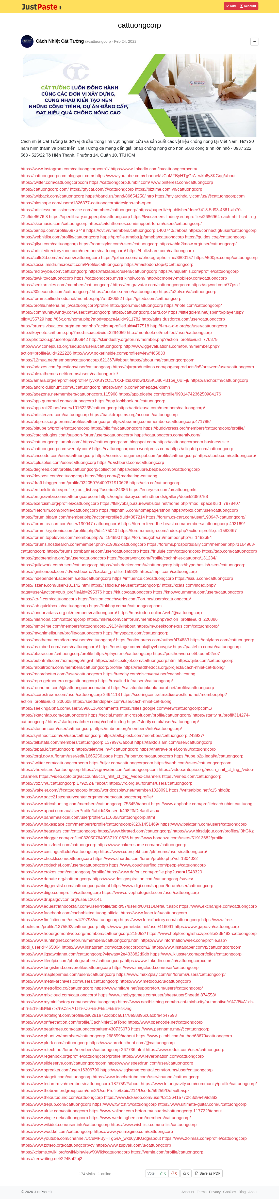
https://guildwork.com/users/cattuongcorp (60, 565)
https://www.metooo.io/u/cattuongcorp (155, 981)
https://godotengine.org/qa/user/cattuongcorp (63, 558)
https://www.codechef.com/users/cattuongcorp (64, 865)
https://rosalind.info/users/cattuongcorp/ (135, 680)
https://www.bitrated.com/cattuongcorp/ (134, 831)
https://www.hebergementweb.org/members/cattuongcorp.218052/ (83, 933)
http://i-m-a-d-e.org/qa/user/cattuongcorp (188, 326)
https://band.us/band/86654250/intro (119, 196)
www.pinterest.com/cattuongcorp (182, 182)
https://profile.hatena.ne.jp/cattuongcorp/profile (65, 305)
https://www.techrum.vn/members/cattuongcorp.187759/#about (80, 1083)
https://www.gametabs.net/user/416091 (136, 926)
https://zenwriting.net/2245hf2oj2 (52, 1158)
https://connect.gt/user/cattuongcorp (223, 230)
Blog (242, 1192)
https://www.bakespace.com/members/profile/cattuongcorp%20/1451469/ (90, 824)
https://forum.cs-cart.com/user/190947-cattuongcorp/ (195, 517)
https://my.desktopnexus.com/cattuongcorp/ (178, 626)
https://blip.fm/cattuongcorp (116, 428)
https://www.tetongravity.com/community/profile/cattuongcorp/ (199, 1083)
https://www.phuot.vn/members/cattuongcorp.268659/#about (78, 1036)
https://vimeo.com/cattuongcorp (191, 776)
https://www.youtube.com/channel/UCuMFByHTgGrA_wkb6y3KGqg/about (165, 175)
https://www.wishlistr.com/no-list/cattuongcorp (153, 1124)
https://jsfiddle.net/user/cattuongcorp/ (126, 585)
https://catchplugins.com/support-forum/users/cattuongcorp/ (77, 435)
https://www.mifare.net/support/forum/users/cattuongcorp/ (148, 988)
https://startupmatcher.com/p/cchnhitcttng (87, 721)
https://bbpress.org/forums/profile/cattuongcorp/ (65, 421)
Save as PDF (207, 1173)
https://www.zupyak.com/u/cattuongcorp (133, 1145)
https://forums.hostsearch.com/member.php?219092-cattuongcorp (83, 544)
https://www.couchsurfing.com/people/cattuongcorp (157, 865)
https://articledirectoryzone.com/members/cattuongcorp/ (73, 250)
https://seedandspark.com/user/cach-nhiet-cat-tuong (122, 701)
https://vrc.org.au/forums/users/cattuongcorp (150, 783)
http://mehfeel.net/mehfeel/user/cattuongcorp (169, 332)
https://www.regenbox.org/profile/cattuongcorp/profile (71, 1056)
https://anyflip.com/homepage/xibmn (136, 387)
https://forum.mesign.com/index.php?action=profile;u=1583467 (177, 530)
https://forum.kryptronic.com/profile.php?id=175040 (69, 530)
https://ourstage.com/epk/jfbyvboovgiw (135, 646)
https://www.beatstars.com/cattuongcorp (59, 831)
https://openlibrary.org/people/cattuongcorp (89, 216)
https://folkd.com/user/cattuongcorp (204, 510)
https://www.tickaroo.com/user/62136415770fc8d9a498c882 (160, 1097)
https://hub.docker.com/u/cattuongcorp (136, 565)
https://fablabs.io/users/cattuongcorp (122, 271)
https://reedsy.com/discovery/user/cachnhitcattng (149, 674)
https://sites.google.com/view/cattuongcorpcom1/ (166, 708)
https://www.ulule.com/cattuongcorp (54, 1111)
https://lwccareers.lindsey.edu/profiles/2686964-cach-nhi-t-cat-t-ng (193, 216)
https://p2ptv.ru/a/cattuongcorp (187, 291)
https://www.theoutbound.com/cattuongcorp (62, 1097)
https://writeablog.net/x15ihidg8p (200, 790)
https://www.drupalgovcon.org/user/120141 (61, 899)
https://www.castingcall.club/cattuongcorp (60, 851)
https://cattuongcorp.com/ (45, 189)
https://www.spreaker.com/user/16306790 (60, 1070)
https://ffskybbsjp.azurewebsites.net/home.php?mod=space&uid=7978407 (170, 503)
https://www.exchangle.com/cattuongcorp (218, 906)
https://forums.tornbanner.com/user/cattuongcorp (93, 551)
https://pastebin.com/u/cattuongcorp (207, 646)
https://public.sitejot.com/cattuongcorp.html (136, 660)
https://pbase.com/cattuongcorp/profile (57, 653)
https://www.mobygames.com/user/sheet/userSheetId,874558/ (157, 995)
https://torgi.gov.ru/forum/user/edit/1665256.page (67, 756)
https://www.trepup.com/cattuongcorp (56, 1104)
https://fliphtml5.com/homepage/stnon (134, 510)
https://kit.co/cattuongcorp (127, 592)
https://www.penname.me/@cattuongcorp (170, 1029)
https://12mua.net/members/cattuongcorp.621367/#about (75, 360)
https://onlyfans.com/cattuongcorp (222, 640)
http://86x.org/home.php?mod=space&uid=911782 (93, 319)
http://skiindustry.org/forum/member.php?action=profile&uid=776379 (153, 339)
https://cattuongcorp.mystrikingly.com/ (109, 278)
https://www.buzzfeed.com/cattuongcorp (58, 844)
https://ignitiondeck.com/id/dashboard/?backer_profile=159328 (80, 571)
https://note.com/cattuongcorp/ (193, 305)
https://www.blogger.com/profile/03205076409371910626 (75, 838)
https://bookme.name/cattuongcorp (125, 291)
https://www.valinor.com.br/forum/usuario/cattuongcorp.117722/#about (155, 1111)
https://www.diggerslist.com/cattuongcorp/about (65, 885)
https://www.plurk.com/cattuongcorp (54, 1042)
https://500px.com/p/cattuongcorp (225, 257)
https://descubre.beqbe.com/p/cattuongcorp (159, 469)
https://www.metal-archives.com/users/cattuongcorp (70, 981)
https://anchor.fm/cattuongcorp (219, 380)
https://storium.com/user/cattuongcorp (56, 728)
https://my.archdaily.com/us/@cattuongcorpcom (200, 196)
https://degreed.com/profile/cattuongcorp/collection (68, 469)
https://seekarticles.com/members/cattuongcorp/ (66, 284)
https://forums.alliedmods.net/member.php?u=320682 (71, 298)
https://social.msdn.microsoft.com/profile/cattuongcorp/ (139, 715)
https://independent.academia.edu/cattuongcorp (66, 578)
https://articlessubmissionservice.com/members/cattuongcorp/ (79, 209)
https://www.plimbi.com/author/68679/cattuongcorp (184, 1036)
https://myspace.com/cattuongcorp (135, 633)
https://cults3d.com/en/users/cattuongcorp (60, 257)
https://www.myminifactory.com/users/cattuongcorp (69, 1001)
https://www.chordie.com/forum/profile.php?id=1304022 (145, 858)
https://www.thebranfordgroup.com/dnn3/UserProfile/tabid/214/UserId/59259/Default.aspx (105, 1090)
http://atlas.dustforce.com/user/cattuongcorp (183, 319)
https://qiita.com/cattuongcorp (206, 660)
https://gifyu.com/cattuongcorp (49, 243)
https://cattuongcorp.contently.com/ (167, 435)
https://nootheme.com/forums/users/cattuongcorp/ (68, 640)
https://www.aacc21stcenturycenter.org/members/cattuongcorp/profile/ (87, 797)
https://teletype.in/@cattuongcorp (107, 749)
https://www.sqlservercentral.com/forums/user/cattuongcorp (156, 1070)
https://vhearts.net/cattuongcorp (51, 769)
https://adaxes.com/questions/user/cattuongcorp (66, 367)
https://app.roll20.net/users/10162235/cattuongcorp (69, 407)
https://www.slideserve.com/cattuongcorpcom (63, 1063)
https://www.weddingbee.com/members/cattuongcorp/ (140, 1117)
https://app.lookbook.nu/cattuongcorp (130, 401)
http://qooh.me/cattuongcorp (136, 305)
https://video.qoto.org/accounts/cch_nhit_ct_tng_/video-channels (100, 776)
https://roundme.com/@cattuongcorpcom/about (65, 687)
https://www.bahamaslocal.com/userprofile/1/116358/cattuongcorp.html (88, 817)
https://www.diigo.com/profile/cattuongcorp (61, 892)
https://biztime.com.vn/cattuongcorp (168, 189)
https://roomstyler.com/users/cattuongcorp (118, 243)
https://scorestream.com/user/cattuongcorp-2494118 (70, 694)
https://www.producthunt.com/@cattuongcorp (132, 1042)
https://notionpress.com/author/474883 (152, 640)
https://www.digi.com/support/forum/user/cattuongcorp (162, 885)
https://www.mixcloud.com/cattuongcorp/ (59, 995)
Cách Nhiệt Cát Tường (60, 41)
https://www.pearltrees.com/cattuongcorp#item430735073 (75, 1029)
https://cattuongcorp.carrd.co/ (139, 312)
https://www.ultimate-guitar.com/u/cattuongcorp (202, 1104)
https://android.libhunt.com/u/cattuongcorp (61, 387)
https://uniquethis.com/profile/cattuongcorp (198, 271)
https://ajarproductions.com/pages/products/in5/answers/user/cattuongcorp (183, 367)
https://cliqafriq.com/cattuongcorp (201, 448)
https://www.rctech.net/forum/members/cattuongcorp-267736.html (83, 1049)
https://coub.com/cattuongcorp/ (227, 455)
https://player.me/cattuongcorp (123, 653)
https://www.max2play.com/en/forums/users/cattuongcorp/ (171, 974)
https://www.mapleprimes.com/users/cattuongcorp (68, 974)
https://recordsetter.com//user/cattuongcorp (61, 674)
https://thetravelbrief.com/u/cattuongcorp (177, 749)
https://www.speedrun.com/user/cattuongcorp (150, 1063)
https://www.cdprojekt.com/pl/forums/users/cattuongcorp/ (153, 851)
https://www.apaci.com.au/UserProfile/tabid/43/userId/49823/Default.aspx (90, 810)
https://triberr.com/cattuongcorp (143, 756)
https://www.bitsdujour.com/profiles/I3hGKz (213, 831)
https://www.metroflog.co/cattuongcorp (57, 988)
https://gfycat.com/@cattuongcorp (102, 189)
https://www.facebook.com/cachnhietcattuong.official (70, 912)
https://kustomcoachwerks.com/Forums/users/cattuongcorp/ (134, 599)
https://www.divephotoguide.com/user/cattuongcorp (150, 892)
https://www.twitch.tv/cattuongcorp (124, 1104)
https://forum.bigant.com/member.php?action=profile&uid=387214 (83, 517)
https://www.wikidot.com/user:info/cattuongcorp (65, 1124)
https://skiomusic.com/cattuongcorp (54, 223)
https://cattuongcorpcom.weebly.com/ (56, 448)
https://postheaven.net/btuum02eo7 (186, 653)
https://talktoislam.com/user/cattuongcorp (173, 742)
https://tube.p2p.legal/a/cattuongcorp (208, 756)
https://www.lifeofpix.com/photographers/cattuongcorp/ (72, 960)
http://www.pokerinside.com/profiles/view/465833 (119, 353)
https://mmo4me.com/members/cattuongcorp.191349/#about (78, 626)
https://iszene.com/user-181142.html (55, 585)
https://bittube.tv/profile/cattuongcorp (55, 428)
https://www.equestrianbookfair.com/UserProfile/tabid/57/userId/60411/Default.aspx (99, 906)
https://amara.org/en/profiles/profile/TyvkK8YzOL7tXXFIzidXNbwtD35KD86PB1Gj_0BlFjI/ (105, 380)
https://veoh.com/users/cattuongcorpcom (193, 763)
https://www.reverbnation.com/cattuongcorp (163, 1056)
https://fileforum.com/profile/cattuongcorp (59, 510)
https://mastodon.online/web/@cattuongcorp (160, 612)
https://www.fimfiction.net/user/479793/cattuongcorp (70, 919)
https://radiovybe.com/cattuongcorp (54, 271)
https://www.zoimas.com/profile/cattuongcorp (204, 1138)
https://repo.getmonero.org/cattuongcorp (59, 680)
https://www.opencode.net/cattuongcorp (165, 1022)
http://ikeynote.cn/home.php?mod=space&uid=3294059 (73, 332)
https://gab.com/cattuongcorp (229, 551)
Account (248, 6)
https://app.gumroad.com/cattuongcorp (57, 401)
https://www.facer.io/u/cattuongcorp (154, 912)
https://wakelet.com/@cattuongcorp (54, 790)
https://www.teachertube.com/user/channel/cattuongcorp (146, 1076)
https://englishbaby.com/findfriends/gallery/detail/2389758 (154, 496)
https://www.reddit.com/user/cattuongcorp (185, 1049)
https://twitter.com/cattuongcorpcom (54, 182)
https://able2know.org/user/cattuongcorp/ (197, 243)
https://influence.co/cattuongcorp (143, 578)
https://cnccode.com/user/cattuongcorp (57, 455)
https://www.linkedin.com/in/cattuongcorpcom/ (154, 168)
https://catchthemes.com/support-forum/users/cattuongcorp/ (145, 223)
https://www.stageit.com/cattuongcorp (56, 1076)
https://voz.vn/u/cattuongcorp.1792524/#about (64, 783)
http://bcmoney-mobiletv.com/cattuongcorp (186, 278)
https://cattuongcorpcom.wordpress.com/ (130, 448)
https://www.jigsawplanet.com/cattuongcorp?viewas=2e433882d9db (85, 954)
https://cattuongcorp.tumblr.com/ (119, 182)
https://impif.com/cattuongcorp (168, 571)
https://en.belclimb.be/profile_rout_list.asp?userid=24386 (74, 489)
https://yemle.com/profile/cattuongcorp (167, 1152)
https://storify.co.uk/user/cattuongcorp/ (163, 721)
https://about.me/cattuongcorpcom (162, 360)
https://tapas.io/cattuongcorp (48, 749)
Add (231, 6)
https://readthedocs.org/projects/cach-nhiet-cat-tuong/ (174, 667)
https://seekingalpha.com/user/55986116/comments (70, 708)
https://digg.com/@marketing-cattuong (121, 476)
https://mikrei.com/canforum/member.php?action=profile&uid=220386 (152, 619)
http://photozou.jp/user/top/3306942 (54, 339)
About (253, 1192)
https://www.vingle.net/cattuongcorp (54, 1117)
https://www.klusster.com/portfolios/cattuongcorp (196, 954)
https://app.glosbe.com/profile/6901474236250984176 (170, 394)
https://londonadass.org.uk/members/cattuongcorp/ (69, 612)
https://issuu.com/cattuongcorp (204, 578)
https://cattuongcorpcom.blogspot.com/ (57, 175)
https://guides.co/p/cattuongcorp (215, 237)
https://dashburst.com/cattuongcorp (130, 462)
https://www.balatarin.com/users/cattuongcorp (203, 824)
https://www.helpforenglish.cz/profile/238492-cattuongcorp (202, 933)
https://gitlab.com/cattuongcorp (152, 298)
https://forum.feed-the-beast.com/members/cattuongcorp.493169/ (183, 523)
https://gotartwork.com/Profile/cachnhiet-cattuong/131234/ (162, 558)
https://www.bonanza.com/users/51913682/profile (176, 838)
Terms (201, 1192)
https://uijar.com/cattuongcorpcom (121, 763)
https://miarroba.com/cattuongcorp (53, 619)
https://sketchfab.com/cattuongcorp (54, 715)
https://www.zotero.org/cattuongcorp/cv (57, 1145)
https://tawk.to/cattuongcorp (47, 278)
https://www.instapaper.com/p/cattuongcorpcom (196, 947)
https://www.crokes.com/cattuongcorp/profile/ (63, 872)
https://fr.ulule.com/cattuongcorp (170, 551)
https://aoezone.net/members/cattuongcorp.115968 (69, 394)
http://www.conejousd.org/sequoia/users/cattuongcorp (71, 346)
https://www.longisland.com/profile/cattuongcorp (66, 967)
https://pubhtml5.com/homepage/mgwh (58, 660)
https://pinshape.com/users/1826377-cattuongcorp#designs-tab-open (86, 203)
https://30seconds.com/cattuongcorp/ (56, 291)
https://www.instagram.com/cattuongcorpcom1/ (66, 168)
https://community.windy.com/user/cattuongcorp (65, 312)
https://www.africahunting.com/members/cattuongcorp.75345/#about (85, 803)
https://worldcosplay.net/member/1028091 (128, 790)
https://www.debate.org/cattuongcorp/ (56, 878)
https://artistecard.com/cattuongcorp (55, 414)
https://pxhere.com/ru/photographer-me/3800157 (147, 257)
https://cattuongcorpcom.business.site (193, 441)
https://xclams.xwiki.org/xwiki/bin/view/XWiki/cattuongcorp (75, 1152)
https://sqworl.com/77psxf (215, 284)
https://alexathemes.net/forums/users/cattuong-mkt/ (69, 373)
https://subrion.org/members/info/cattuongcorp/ (137, 728)
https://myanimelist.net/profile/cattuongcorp (61, 633)
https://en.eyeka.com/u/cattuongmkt (162, 489)
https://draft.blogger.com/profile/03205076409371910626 (74, 482)
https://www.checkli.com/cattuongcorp (56, 858)
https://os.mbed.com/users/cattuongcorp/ (59, 646)
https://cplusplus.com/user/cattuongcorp (58, 462)
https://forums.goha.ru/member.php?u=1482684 (166, 537)
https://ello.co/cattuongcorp (154, 482)
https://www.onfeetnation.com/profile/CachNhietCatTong (74, 1022)
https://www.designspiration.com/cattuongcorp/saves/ (142, 878)
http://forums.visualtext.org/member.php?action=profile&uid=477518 (85, 326)
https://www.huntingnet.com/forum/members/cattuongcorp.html (80, 940)
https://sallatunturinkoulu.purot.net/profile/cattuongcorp (162, 687)
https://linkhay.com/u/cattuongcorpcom (125, 605)
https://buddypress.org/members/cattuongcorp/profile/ (193, 428)
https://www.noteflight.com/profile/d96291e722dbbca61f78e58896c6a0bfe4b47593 (99, 1015)
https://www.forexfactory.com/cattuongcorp (160, 919)
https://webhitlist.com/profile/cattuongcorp (60, 237)
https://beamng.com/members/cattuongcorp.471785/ (161, 421)
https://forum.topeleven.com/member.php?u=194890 (70, 537)
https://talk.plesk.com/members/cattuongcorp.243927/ (153, 735)
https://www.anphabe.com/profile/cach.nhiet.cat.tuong (201, 803)
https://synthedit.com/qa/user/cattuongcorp (61, 735)
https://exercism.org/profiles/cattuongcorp (60, 503)
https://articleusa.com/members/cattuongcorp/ (161, 407)
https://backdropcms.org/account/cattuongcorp (134, 414)
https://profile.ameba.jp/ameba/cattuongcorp (142, 237)
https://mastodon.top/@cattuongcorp (158, 264)
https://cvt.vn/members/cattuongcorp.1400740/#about (136, 230)
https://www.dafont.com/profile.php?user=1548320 (154, 872)
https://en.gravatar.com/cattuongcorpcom (151, 284)
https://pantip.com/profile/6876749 (53, 230)
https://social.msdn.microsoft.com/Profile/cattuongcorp (72, 264)
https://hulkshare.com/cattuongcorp (160, 250)
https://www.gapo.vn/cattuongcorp (207, 926)
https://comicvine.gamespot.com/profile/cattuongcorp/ (145, 455)
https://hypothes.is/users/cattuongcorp (209, 565)
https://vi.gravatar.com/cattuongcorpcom (120, 769)
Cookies (229, 1192)
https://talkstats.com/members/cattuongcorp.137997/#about (77, 742)
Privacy (215, 1192)
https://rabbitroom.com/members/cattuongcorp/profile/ (71, 667)
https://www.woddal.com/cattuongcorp (57, 1131)
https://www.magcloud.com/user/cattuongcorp (155, 967)
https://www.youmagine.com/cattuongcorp (133, 1131)
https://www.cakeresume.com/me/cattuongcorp (141, 844)
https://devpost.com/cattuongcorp (52, 476)
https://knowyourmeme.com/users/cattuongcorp (198, 592)
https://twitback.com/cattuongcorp (52, 196)
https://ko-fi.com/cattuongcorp (49, 599)
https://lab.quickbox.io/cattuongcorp (54, 605)
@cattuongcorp (98, 41)
